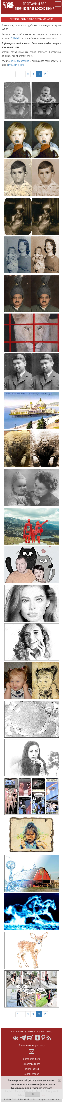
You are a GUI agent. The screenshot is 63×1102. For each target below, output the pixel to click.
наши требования (20, 61)
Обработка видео (31, 1064)
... (22, 74)
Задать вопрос (31, 1074)
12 (45, 74)
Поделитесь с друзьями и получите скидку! (31, 1031)
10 (34, 74)
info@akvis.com (16, 64)
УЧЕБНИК (15, 38)
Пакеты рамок (31, 1069)
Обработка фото (31, 1059)
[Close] (59, 1080)
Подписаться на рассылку (31, 1049)
